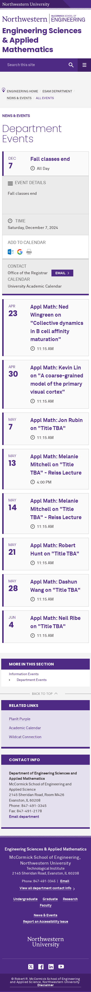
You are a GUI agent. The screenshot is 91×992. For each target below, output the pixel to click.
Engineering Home (22, 91)
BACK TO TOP (42, 694)
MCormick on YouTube (61, 967)
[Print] (29, 252)
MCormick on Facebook (40, 967)
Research (70, 899)
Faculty (45, 905)
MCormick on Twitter (29, 967)
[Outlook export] (10, 252)
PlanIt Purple (19, 719)
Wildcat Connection (25, 737)
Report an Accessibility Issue (45, 921)
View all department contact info (45, 888)
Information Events (24, 674)
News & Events (19, 98)
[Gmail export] (20, 252)
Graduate (50, 899)
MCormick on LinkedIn (50, 967)
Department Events (32, 680)
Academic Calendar (25, 728)
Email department (24, 817)
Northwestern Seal (46, 942)
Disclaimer (45, 985)
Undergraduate (25, 899)
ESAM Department (57, 91)
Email (64, 881)
